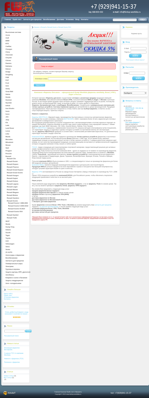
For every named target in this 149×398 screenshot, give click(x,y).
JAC (7, 117)
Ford (7, 83)
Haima (8, 94)
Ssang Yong (10, 227)
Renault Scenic (12, 201)
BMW (7, 41)
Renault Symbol (12, 215)
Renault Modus (12, 195)
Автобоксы (10, 275)
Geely (8, 89)
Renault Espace (12, 164)
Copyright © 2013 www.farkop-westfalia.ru (68, 394)
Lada (7, 125)
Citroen (8, 60)
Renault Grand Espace (15, 170)
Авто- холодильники (13, 283)
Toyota (8, 238)
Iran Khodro (10, 108)
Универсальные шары (14, 264)
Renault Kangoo (13, 175)
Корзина (129, 27)
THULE (34, 147)
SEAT (8, 221)
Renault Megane (13, 192)
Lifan (7, 134)
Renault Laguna (12, 184)
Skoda (8, 224)
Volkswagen (10, 244)
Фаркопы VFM (37, 172)
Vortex (8, 249)
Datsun (8, 69)
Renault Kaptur (12, 178)
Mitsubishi (9, 142)
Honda (8, 97)
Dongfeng (9, 75)
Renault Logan (12, 187)
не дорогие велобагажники (48, 207)
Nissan (8, 145)
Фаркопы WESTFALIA (39, 117)
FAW (7, 77)
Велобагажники (49, 19)
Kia (7, 122)
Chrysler (9, 58)
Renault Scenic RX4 (15, 211)
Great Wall (9, 91)
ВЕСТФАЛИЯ (68, 119)
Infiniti (8, 106)
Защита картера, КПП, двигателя (18, 272)
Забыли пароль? (140, 60)
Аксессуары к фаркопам (15, 255)
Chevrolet (9, 55)
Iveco (8, 114)
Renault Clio (11, 159)
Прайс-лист (17, 19)
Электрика (9, 266)
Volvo (8, 247)
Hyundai (9, 103)
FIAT (7, 80)
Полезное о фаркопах (12, 362)
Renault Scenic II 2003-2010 (18, 206)
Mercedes (9, 139)
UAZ (7, 241)
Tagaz (8, 235)
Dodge (8, 72)
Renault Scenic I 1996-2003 (18, 203)
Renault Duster (12, 161)
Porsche (9, 154)
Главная (8, 19)
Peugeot (9, 151)
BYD (7, 43)
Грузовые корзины (13, 269)
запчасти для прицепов (103, 205)
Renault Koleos (12, 181)
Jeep (7, 120)
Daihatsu (9, 66)
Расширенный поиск (11, 336)
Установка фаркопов (11, 297)
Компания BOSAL (38, 137)
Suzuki (8, 232)
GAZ (7, 86)
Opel (7, 148)
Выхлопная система (13, 32)
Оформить (78, 392)
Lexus (8, 131)
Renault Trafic (12, 218)
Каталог (36, 27)
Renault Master (12, 190)
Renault (8, 156)
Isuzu (8, 111)
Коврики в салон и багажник (16, 278)
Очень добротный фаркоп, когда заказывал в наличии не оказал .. (17, 313)
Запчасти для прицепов (32, 19)
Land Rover (10, 128)
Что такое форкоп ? (132, 122)
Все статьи (8, 378)
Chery (8, 52)
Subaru (8, 230)
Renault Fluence (13, 167)
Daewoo (8, 63)
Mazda (8, 137)
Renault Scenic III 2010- (16, 209)
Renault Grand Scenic (15, 173)
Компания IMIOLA (38, 165)
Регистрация (130, 60)
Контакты (84, 19)
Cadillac (8, 46)
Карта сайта (8, 294)
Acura (8, 35)
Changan (9, 49)
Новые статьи (9, 376)
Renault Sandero (13, 198)
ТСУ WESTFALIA (41, 128)
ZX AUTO (9, 252)
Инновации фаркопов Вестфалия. (12, 349)
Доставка (60, 19)
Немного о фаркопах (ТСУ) (13, 359)
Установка (70, 19)
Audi (7, 38)
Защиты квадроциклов (14, 280)
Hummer (9, 100)
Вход (77, 19)
